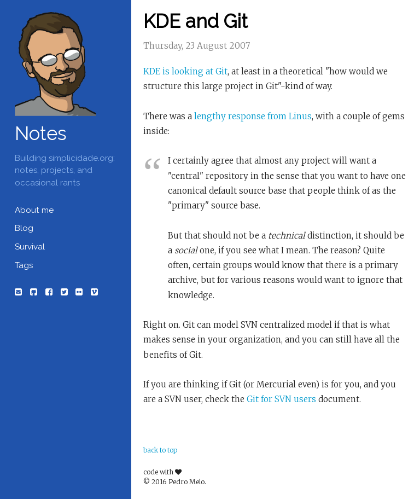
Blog (24, 228)
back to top (160, 450)
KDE (151, 71)
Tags (24, 265)
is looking (182, 71)
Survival (30, 247)
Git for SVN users (281, 399)
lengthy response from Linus (253, 116)
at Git (217, 71)
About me (34, 210)
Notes (41, 133)
